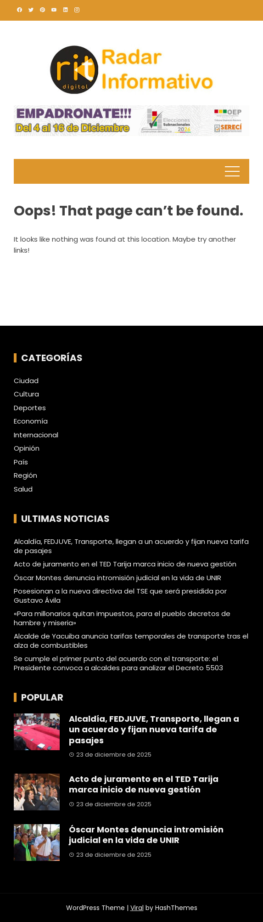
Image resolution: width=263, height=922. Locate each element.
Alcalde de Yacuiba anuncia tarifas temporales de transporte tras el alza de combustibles (131, 640)
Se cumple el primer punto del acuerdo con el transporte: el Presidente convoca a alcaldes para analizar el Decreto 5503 (118, 663)
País (21, 462)
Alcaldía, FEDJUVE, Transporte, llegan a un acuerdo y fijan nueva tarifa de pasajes (131, 546)
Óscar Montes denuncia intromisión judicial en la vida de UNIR (117, 578)
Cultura (26, 394)
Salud (23, 489)
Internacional (36, 435)
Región (25, 475)
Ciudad (26, 380)
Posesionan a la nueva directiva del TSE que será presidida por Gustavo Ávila (120, 595)
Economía (31, 421)
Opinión (26, 448)
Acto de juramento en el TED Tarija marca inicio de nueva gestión (125, 564)
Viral (137, 907)
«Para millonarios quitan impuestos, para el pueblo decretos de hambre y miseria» (122, 618)
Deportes (30, 408)
